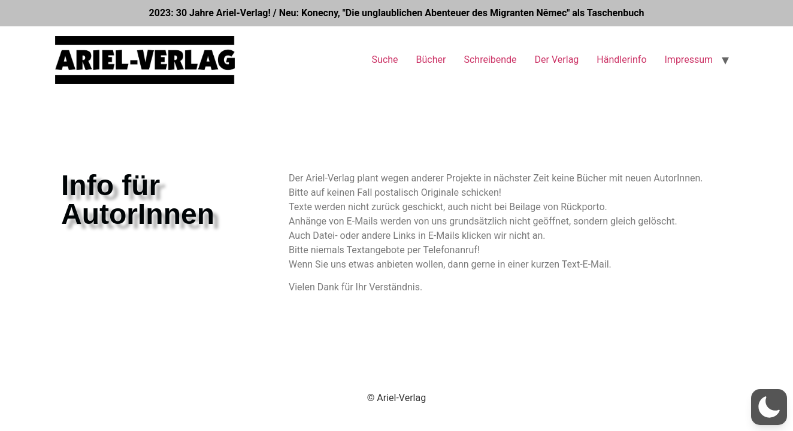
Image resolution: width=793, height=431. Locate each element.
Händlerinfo (621, 59)
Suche (385, 59)
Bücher (431, 59)
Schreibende (490, 59)
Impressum (689, 59)
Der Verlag (557, 59)
